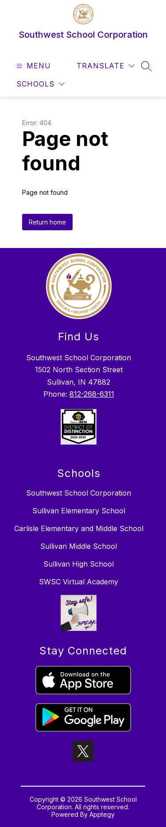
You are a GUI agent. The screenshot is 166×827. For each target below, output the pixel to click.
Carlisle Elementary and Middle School (78, 528)
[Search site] (146, 66)
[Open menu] (32, 65)
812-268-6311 (91, 394)
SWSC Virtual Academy (78, 581)
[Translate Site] (105, 65)
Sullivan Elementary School (78, 510)
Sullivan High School (78, 563)
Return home (47, 222)
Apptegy (102, 814)
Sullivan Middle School (78, 546)
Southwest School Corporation (78, 492)
